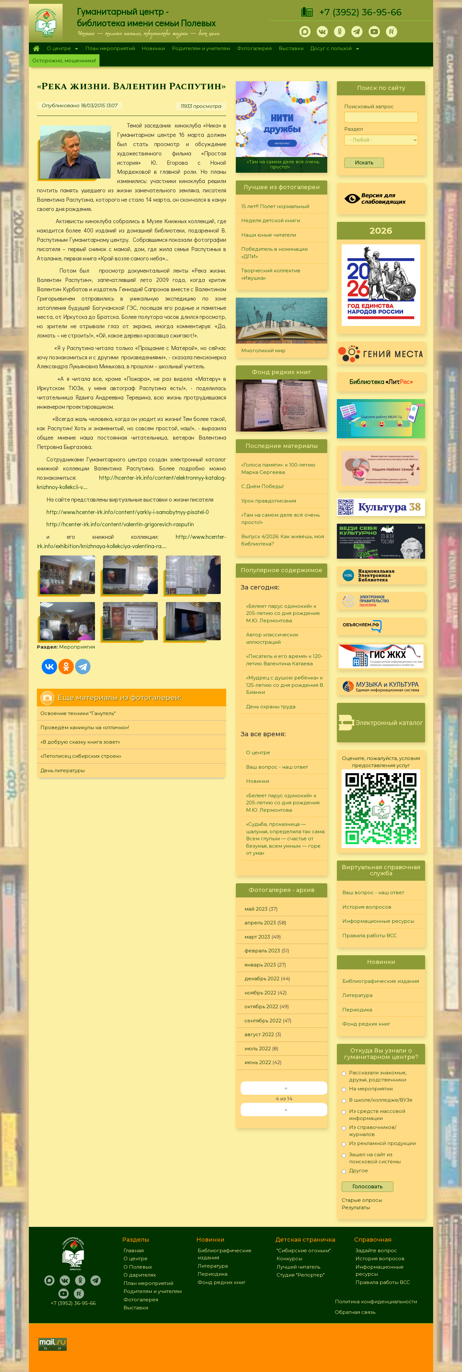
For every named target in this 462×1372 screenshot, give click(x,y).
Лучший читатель (298, 1267)
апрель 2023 (260, 923)
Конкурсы (289, 1258)
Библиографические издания (380, 981)
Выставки (291, 48)
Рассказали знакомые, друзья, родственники (374, 1076)
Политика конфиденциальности (376, 1301)
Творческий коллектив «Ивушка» (270, 274)
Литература (357, 995)
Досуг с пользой (333, 49)
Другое (355, 1171)
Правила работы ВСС (369, 935)
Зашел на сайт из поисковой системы (371, 1158)
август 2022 (259, 1034)
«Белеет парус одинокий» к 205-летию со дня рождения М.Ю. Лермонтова (283, 613)
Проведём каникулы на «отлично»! (84, 727)
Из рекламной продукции (379, 1144)
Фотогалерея (254, 48)
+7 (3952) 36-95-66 (360, 12)
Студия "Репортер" (301, 1275)
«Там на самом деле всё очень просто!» (283, 164)
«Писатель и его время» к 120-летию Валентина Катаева (284, 660)
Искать (364, 163)
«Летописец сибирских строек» (80, 756)
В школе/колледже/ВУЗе (377, 1101)
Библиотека (381, 381)
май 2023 (256, 909)
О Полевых (138, 1267)
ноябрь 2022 (260, 993)
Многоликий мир (263, 350)
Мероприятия (77, 647)
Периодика (357, 1010)
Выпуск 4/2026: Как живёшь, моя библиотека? (282, 540)
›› (286, 1109)
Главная (36, 48)
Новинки (153, 48)
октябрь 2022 (261, 1006)
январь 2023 (260, 965)
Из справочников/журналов (369, 1131)
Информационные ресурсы (378, 921)
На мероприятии (367, 1090)
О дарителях (140, 1275)
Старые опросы (362, 1200)
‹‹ (286, 1088)
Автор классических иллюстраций (272, 638)
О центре (60, 49)
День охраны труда (270, 706)
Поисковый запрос (369, 106)
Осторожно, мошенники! (64, 60)
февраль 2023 (262, 951)
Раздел (353, 129)
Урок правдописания (268, 501)
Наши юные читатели (268, 235)
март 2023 (257, 937)
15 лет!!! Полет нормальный (275, 206)
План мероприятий (110, 48)
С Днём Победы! (262, 486)
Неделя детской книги (270, 220)
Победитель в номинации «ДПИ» (274, 252)
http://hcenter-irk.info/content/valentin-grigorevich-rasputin (120, 524)
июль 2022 (257, 1048)
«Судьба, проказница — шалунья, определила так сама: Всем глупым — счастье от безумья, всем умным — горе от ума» (285, 838)
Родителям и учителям (201, 48)
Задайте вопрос (376, 1250)
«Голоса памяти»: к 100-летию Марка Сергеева (278, 468)
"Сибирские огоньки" (304, 1250)
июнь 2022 (257, 1062)
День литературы (62, 770)
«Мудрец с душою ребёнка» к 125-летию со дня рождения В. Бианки (285, 685)
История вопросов (366, 907)
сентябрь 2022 (262, 1021)
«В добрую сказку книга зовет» (80, 742)
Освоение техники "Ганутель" (78, 713)
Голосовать (367, 1187)
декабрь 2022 (261, 978)
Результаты (356, 1207)
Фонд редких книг (366, 1024)
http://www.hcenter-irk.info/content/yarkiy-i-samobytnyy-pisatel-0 (128, 512)
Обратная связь (355, 1312)
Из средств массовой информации (373, 1115)
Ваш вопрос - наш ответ (277, 767)
